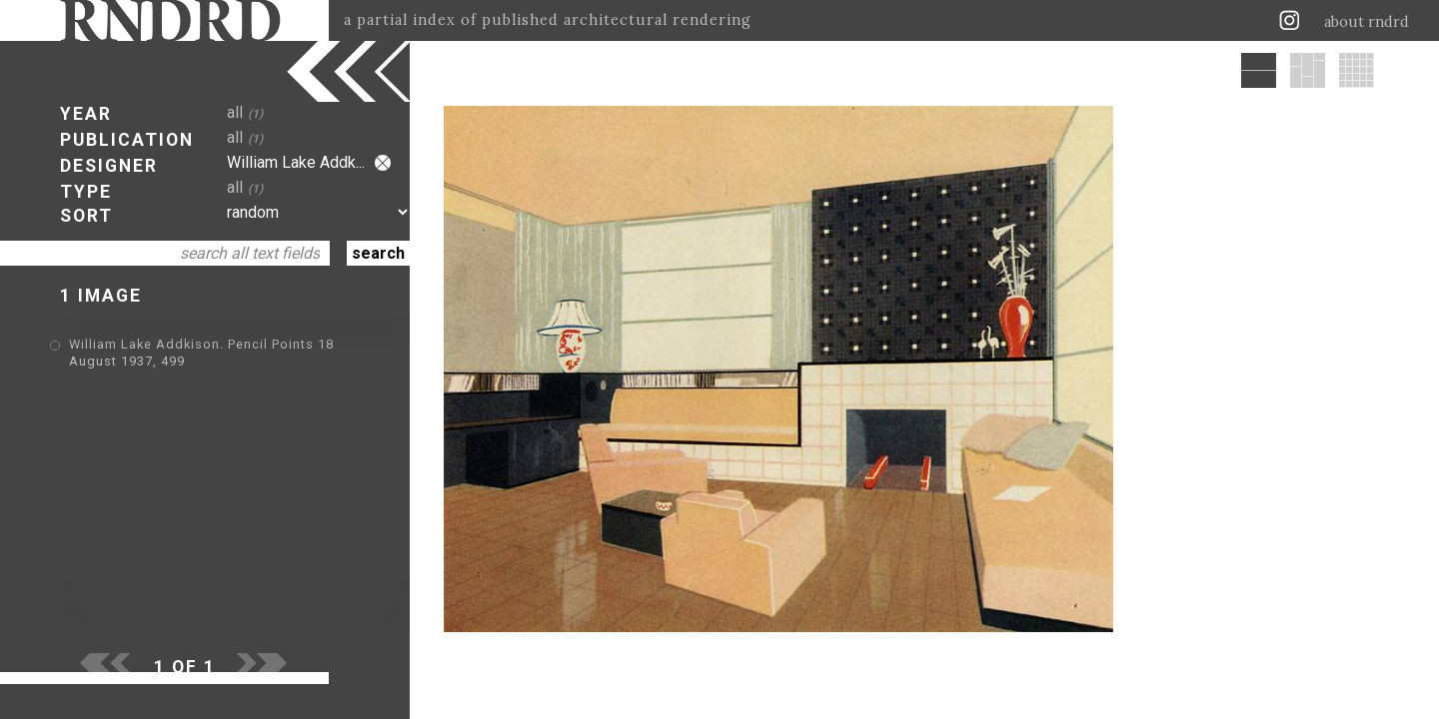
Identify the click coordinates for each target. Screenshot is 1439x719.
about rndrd (1366, 22)
